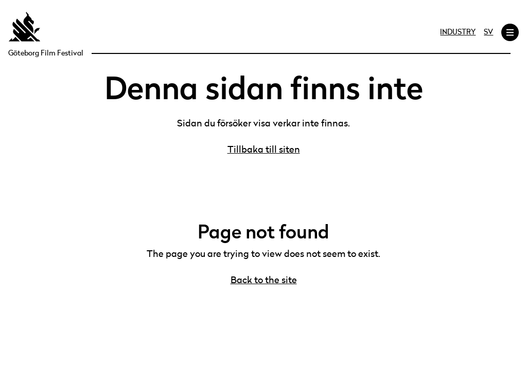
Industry (458, 32)
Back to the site (264, 280)
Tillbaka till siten (263, 150)
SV (488, 32)
